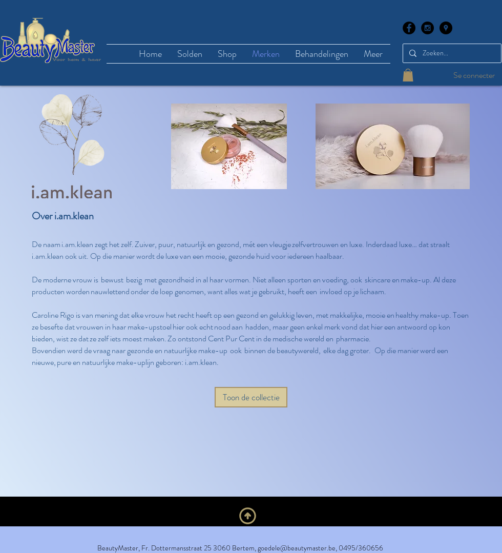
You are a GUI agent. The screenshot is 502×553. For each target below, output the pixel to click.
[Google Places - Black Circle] (446, 28)
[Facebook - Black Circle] (409, 28)
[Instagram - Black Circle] (427, 28)
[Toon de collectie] (251, 397)
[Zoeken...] (451, 53)
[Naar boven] (248, 515)
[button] (408, 75)
